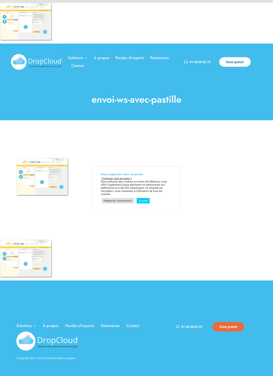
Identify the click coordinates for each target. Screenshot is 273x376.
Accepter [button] (143, 200)
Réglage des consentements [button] (118, 200)
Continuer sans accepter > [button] (117, 178)
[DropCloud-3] (36, 55)
